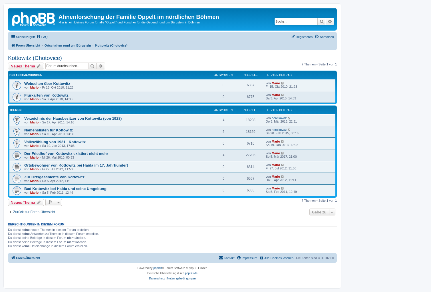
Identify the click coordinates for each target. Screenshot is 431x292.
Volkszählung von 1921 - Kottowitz (55, 142)
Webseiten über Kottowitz (47, 83)
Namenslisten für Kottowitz (48, 130)
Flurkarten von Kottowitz (46, 95)
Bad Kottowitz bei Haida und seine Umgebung (65, 189)
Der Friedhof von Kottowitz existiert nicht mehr (66, 153)
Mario (34, 87)
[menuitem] (42, 36)
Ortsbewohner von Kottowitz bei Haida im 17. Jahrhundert (76, 165)
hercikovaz (279, 118)
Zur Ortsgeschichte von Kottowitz (54, 177)
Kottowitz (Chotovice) (35, 58)
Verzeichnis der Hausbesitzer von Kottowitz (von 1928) (73, 118)
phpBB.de (191, 273)
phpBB (157, 268)
